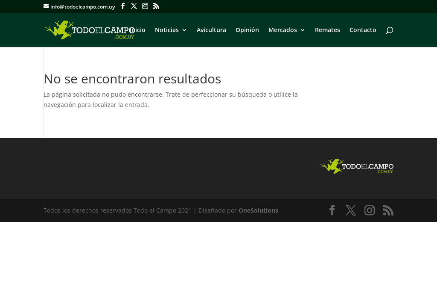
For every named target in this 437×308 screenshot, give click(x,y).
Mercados (282, 30)
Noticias (167, 30)
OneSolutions (258, 210)
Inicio (138, 30)
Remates (327, 30)
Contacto (363, 30)
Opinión (247, 30)
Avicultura (211, 30)
